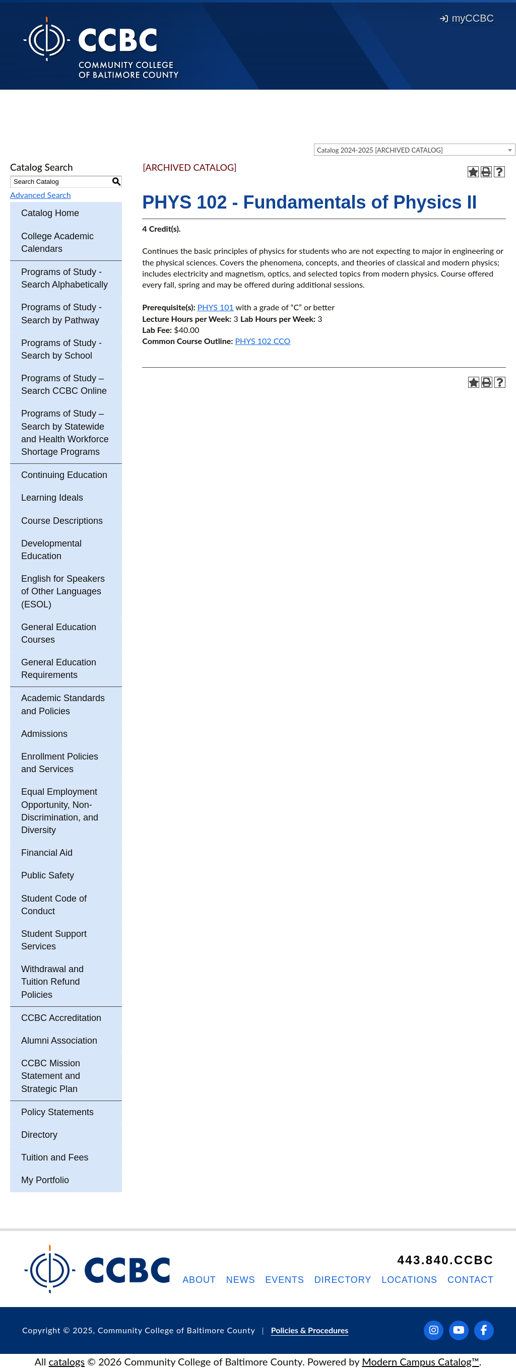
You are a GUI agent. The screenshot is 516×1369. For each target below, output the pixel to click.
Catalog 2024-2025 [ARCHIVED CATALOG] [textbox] (380, 150)
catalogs (67, 1361)
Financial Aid (47, 853)
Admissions (44, 734)
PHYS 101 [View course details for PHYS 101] (216, 307)
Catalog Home (50, 213)
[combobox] (414, 150)
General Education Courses (58, 633)
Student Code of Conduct (54, 905)
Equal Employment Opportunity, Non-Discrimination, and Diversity (59, 811)
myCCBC (467, 18)
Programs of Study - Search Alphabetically (64, 278)
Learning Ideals (52, 498)
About (199, 1280)
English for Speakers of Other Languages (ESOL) (63, 591)
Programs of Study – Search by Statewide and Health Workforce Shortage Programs (65, 432)
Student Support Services (54, 940)
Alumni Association (59, 1041)
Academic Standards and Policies (63, 704)
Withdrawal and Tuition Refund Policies (52, 981)
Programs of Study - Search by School (61, 349)
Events (284, 1280)
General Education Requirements (58, 668)
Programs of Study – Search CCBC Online (64, 384)
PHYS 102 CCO (262, 341)
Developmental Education (51, 549)
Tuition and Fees (54, 1157)
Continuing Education (64, 475)
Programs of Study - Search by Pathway (61, 313)
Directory (39, 1135)
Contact (470, 1280)
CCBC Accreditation (61, 1018)
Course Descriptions (62, 521)
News (240, 1280)
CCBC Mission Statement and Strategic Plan (50, 1075)
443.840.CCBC (445, 1260)
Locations (409, 1280)
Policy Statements (57, 1112)
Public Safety (47, 875)
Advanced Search (40, 194)
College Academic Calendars (57, 242)
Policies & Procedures (310, 1330)
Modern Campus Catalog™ (420, 1361)
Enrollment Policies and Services (59, 762)
